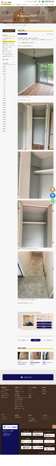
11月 (5, 77)
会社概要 (43, 389)
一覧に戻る (35, 340)
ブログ (44, 325)
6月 (4, 86)
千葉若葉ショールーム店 (8, 43)
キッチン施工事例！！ (48, 340)
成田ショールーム (18, 389)
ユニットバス (31, 393)
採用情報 (43, 393)
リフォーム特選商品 (32, 387)
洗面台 (30, 395)
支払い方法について (4, 397)
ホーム (14, 4)
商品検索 (30, 397)
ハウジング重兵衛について (6, 389)
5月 (4, 88)
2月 (4, 94)
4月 (4, 90)
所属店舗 (43, 327)
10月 (5, 79)
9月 (4, 81)
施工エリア (3, 391)
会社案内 (44, 387)
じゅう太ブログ (8, 25)
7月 (4, 84)
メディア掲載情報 (32, 418)
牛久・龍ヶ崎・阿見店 (7, 54)
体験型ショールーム (19, 387)
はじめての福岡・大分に (23, 340)
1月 (4, 95)
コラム (30, 417)
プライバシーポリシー (46, 417)
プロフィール (44, 322)
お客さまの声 (51, 4)
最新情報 (30, 415)
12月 (5, 75)
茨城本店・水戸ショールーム (8, 57)
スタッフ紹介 (44, 391)
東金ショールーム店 (7, 51)
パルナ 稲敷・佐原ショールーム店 (9, 39)
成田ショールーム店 (7, 47)
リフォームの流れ (4, 393)
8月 (4, 83)
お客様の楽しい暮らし (32, 420)
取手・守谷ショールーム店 (8, 45)
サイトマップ (44, 418)
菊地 (21, 25)
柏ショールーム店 (6, 52)
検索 (36, 1)
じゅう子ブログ (4, 418)
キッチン (30, 389)
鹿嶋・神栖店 (5, 59)
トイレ (30, 391)
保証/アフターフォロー (5, 395)
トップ (4, 25)
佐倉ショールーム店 (16, 25)
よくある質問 (44, 415)
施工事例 (41, 4)
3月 (4, 92)
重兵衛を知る (4, 387)
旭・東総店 (5, 49)
